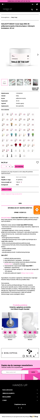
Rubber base (8, 264)
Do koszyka (19, 166)
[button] (37, 4)
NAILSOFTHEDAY (6, 217)
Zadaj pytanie (6, 189)
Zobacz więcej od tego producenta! (11, 194)
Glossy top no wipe (27, 273)
